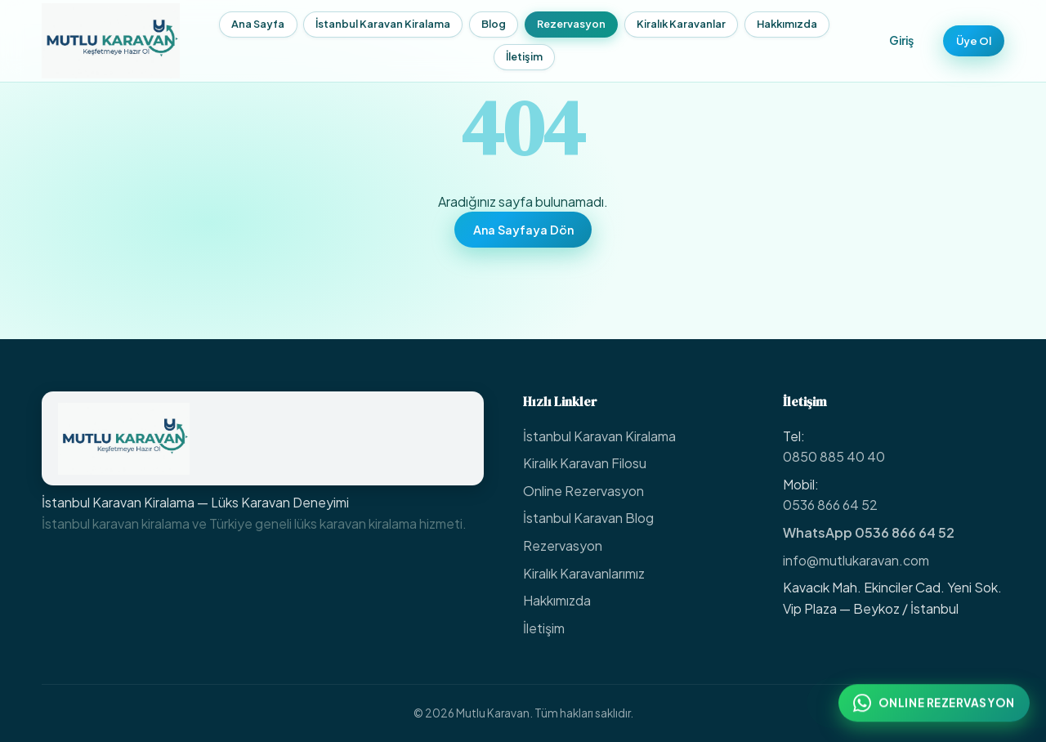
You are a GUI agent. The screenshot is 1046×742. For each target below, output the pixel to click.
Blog (486, 23)
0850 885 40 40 (834, 456)
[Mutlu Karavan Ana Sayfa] (263, 438)
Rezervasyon (564, 23)
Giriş (886, 40)
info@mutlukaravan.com (856, 560)
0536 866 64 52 (830, 504)
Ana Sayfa (250, 23)
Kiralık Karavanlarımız (584, 573)
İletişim (516, 56)
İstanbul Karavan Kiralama (375, 23)
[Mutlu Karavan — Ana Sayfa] (111, 40)
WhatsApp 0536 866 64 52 (868, 532)
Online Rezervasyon (583, 490)
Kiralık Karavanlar (673, 23)
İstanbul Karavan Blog (588, 517)
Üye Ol (966, 40)
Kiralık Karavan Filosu (584, 463)
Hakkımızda (779, 23)
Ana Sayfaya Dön (523, 229)
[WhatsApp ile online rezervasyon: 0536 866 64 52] (934, 707)
